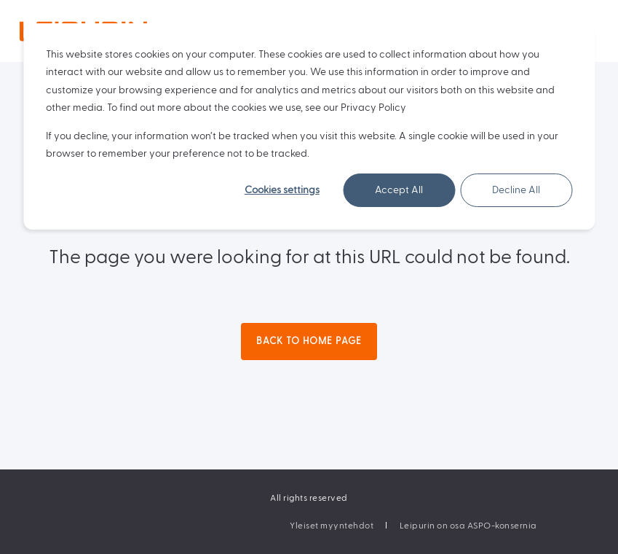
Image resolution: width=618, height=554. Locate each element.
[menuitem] (331, 525)
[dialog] (309, 126)
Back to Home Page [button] (309, 341)
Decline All (516, 190)
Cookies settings (282, 190)
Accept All (399, 190)
